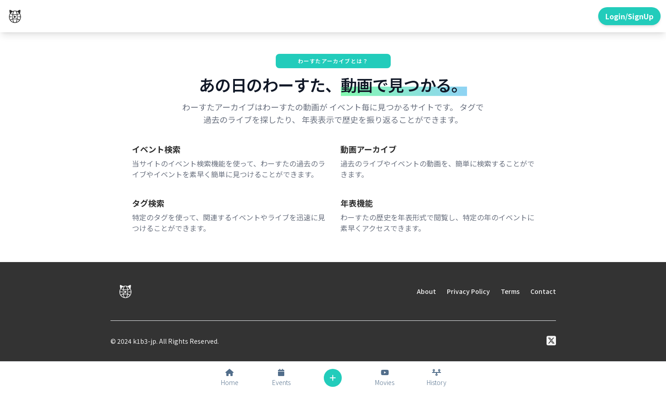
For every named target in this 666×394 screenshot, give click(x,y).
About (426, 291)
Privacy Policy (468, 291)
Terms (510, 291)
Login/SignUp (629, 16)
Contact (543, 291)
